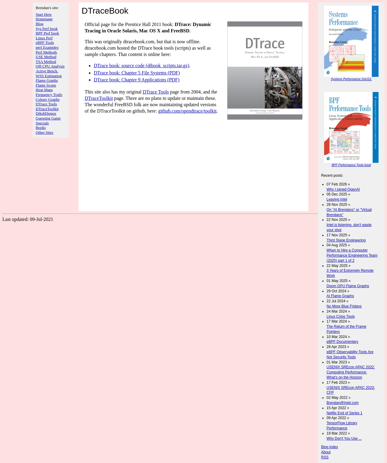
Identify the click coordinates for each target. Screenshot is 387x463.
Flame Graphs (47, 80)
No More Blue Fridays (344, 306)
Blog (39, 23)
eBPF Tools (45, 42)
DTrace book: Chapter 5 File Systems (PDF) (137, 72)
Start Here (44, 14)
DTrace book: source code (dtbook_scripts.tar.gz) (141, 65)
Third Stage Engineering (346, 240)
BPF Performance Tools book (351, 165)
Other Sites (44, 132)
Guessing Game (48, 118)
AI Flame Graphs (340, 296)
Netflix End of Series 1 (345, 413)
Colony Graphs (48, 99)
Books (41, 127)
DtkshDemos (46, 113)
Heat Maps (44, 89)
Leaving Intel (337, 199)
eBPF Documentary (342, 342)
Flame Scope (46, 85)
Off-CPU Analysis (50, 66)
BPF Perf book (47, 33)
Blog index (329, 447)
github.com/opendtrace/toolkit (187, 110)
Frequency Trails (49, 94)
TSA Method (46, 61)
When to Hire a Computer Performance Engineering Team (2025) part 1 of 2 (352, 255)
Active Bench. (47, 71)
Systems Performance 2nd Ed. (351, 79)
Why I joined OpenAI (343, 189)
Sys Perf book (47, 28)
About (325, 452)
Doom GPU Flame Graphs (348, 286)
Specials (42, 123)
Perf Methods (46, 52)
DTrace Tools (46, 104)
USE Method (46, 56)
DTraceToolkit (47, 109)
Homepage (44, 19)
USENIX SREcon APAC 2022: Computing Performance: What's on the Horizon (351, 372)
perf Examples (47, 47)
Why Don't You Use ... (344, 438)
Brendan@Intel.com (343, 403)
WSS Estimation (49, 76)
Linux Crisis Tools (341, 316)
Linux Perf (44, 38)
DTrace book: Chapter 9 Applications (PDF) (136, 79)
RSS (325, 457)
